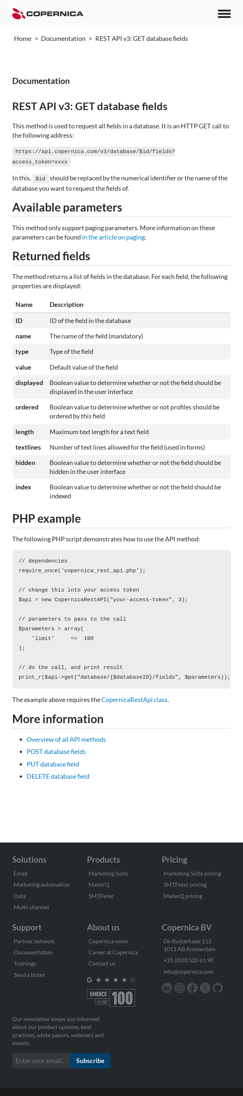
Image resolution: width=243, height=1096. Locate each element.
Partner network (34, 941)
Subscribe (90, 1060)
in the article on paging (113, 235)
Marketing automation (42, 884)
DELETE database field (58, 783)
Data (20, 895)
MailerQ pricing (183, 895)
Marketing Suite (108, 873)
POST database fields (56, 759)
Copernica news (108, 941)
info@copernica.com (189, 971)
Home (22, 38)
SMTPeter (101, 895)
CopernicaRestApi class (134, 707)
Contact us (101, 963)
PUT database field (53, 771)
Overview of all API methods (66, 746)
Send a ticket (29, 974)
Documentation (63, 38)
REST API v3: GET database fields (141, 38)
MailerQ (98, 884)
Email (20, 873)
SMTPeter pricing (185, 884)
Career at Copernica (113, 952)
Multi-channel (31, 906)
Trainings (25, 963)
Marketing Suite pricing (192, 873)
